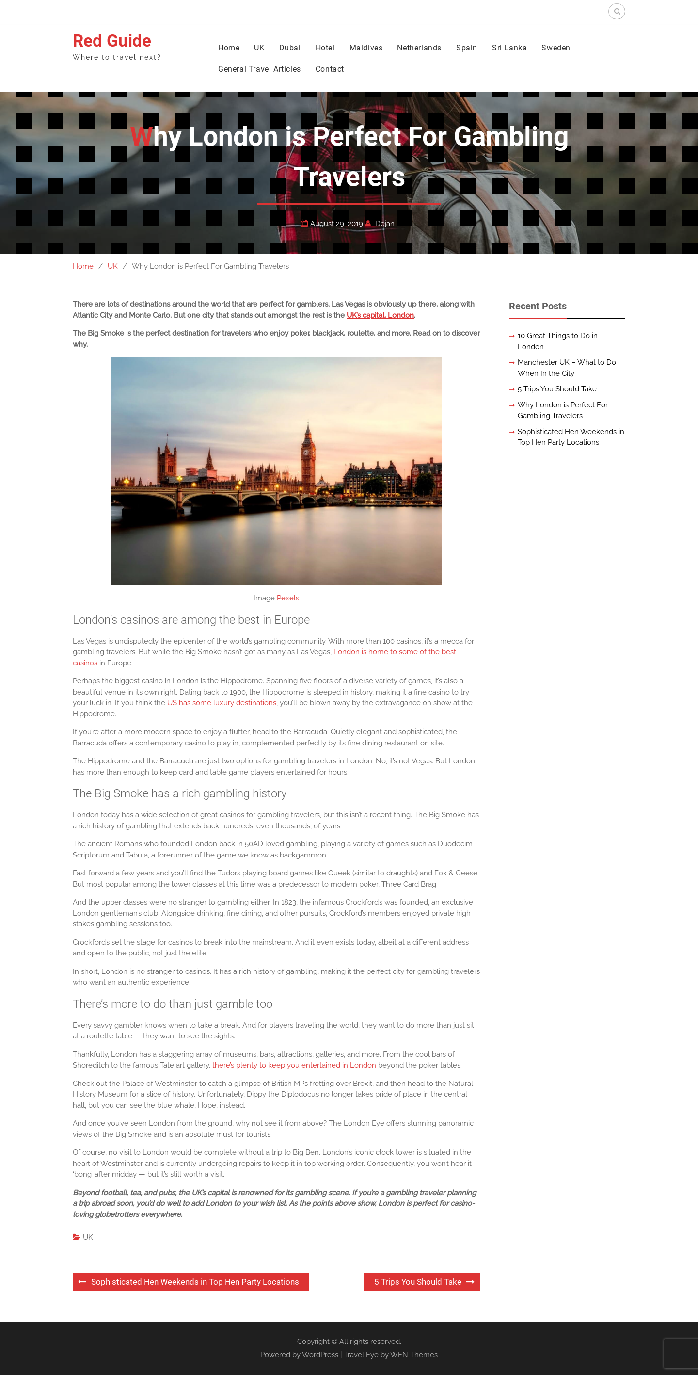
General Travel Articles (259, 69)
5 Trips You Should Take (417, 1282)
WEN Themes (414, 1354)
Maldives (366, 47)
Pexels (288, 598)
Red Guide (112, 41)
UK (259, 47)
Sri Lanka (509, 47)
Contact (330, 69)
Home (228, 47)
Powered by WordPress (299, 1354)
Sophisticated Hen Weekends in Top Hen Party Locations (195, 1282)
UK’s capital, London (380, 315)
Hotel (325, 47)
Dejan (385, 223)
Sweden (556, 47)
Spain (466, 47)
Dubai (290, 47)
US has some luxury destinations (221, 702)
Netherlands (419, 47)
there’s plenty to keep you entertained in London (294, 1065)
